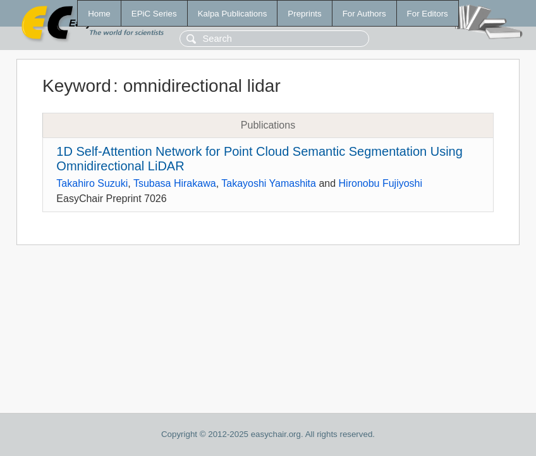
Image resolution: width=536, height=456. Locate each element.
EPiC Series (154, 13)
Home (99, 13)
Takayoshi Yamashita (268, 183)
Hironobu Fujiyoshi (381, 183)
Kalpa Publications (232, 13)
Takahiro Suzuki (92, 183)
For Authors (364, 13)
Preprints (304, 13)
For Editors (427, 13)
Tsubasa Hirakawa (174, 183)
